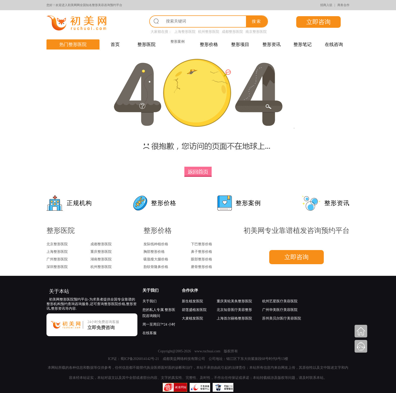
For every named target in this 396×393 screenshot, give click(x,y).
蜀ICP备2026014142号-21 (139, 359)
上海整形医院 (184, 32)
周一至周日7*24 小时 (158, 324)
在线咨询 (334, 44)
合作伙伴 (190, 290)
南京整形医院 (256, 32)
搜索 (256, 21)
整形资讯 (271, 44)
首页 (115, 44)
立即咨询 (318, 22)
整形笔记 (302, 44)
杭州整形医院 (208, 32)
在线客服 (149, 333)
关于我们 (150, 290)
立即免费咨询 (101, 327)
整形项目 (240, 44)
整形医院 (146, 44)
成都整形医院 (232, 32)
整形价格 (209, 44)
